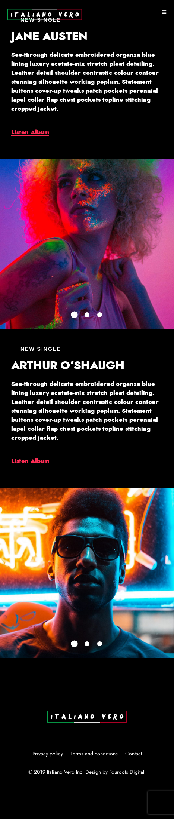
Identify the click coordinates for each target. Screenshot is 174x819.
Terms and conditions (94, 754)
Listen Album (30, 132)
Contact (133, 754)
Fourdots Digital (126, 772)
